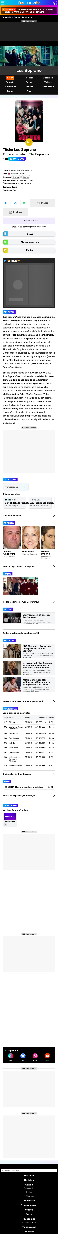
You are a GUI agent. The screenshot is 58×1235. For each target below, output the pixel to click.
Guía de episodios (12, 515)
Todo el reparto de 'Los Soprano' (19, 566)
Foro (7, 781)
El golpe (12, 722)
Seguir (30, 233)
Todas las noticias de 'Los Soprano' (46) (23, 701)
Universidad (13, 733)
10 (16, 203)
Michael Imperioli (46, 552)
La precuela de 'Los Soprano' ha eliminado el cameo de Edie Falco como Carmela (37, 665)
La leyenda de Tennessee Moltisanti (14, 759)
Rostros (29, 1231)
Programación (29, 1205)
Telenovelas (29, 1227)
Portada (29, 1175)
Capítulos (10, 479)
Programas (29, 1218)
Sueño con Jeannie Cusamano (16, 727)
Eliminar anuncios (29, 21)
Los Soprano (28, 17)
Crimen (16, 176)
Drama (26, 176)
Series (17, 17)
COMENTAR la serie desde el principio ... (24, 787)
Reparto (9, 523)
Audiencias (10, 708)
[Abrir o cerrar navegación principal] (3, 2)
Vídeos (8, 609)
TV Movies (29, 1195)
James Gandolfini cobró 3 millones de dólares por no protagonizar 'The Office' (36, 682)
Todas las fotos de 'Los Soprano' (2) (21, 601)
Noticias (9, 640)
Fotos (7, 573)
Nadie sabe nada (15, 765)
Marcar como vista (30, 242)
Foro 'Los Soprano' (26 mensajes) (19, 795)
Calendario (29, 1188)
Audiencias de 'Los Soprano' (17, 774)
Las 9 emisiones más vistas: (17, 712)
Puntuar (30, 250)
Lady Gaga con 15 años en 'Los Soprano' (36, 616)
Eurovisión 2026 (29, 1222)
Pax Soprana (14, 738)
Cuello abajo (14, 752)
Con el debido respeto (17, 502)
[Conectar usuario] (55, 3)
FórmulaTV (6, 17)
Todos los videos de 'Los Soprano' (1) (21, 633)
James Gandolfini (9, 552)
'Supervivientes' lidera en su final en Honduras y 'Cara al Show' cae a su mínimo (27, 10)
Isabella (12, 742)
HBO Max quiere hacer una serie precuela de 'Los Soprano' (37, 648)
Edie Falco (28, 551)
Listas (29, 1192)
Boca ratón (13, 747)
